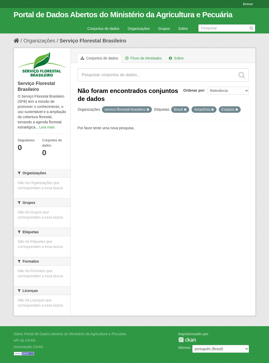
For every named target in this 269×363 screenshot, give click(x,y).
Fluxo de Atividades (143, 58)
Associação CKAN (28, 347)
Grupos (164, 29)
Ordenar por (193, 90)
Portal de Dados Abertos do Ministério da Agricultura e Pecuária (123, 14)
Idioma (184, 347)
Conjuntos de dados (103, 29)
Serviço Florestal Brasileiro (92, 41)
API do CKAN (25, 340)
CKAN (187, 339)
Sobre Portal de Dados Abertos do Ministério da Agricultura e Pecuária (70, 334)
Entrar (248, 4)
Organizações (139, 29)
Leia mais (47, 127)
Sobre (183, 29)
